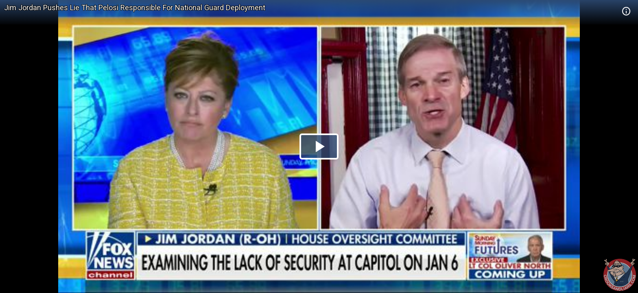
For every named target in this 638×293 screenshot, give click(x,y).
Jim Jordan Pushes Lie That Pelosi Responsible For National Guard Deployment (134, 7)
